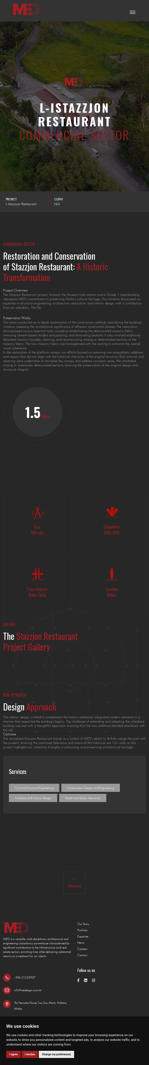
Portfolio (82, 930)
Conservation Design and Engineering (90, 788)
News (80, 942)
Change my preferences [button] (56, 1054)
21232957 (28, 977)
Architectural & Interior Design (33, 798)
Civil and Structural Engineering (34, 788)
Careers (82, 949)
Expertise (82, 936)
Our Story (83, 924)
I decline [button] (30, 1054)
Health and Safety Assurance (82, 798)
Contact (82, 955)
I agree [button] (13, 1054)
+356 (17, 977)
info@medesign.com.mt (28, 990)
